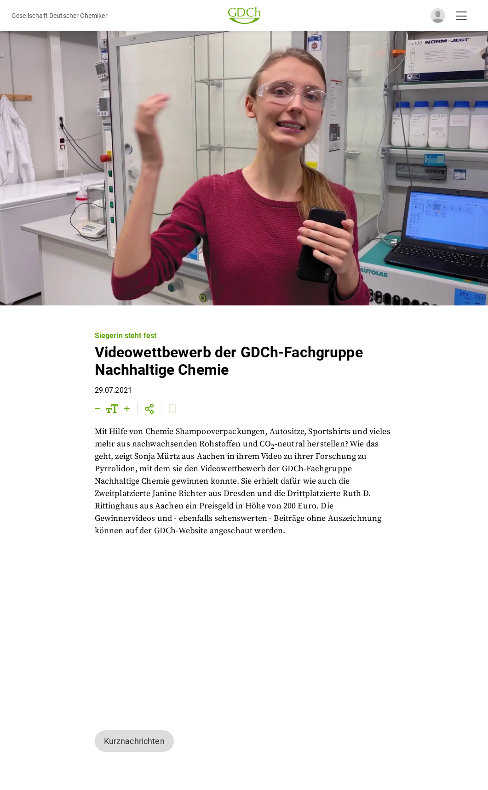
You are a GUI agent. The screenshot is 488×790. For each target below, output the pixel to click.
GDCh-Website (181, 530)
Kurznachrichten (134, 741)
